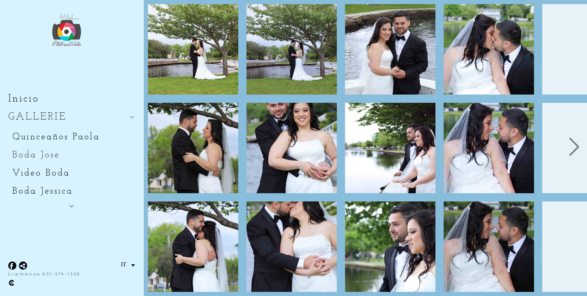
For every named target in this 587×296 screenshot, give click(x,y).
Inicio (23, 99)
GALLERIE (37, 117)
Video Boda (41, 173)
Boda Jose (36, 155)
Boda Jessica (42, 191)
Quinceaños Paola (56, 137)
